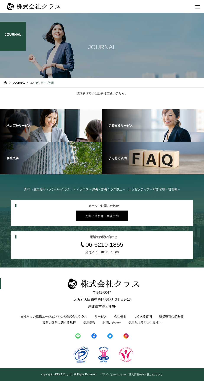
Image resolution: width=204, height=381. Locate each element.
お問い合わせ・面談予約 (102, 216)
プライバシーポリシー (113, 374)
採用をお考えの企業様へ (145, 322)
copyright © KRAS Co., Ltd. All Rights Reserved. (69, 374)
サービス (101, 316)
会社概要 (120, 316)
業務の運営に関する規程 (59, 322)
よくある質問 (143, 316)
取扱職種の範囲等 (171, 316)
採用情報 (89, 322)
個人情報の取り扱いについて (146, 374)
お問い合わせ (112, 322)
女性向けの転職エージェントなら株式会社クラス (54, 316)
